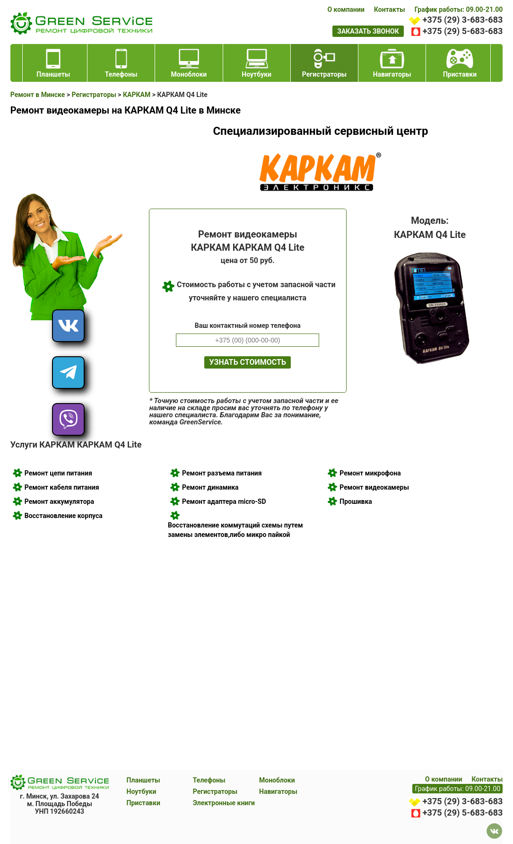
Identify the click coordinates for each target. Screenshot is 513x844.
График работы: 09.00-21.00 (459, 9)
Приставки (143, 803)
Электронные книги (224, 803)
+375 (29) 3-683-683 (463, 20)
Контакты (389, 9)
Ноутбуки (142, 791)
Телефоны (209, 780)
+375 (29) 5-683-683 (463, 31)
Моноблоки (277, 780)
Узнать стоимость (247, 362)
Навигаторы (278, 791)
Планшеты (143, 780)
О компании (345, 9)
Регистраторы (215, 791)
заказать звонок (368, 31)
